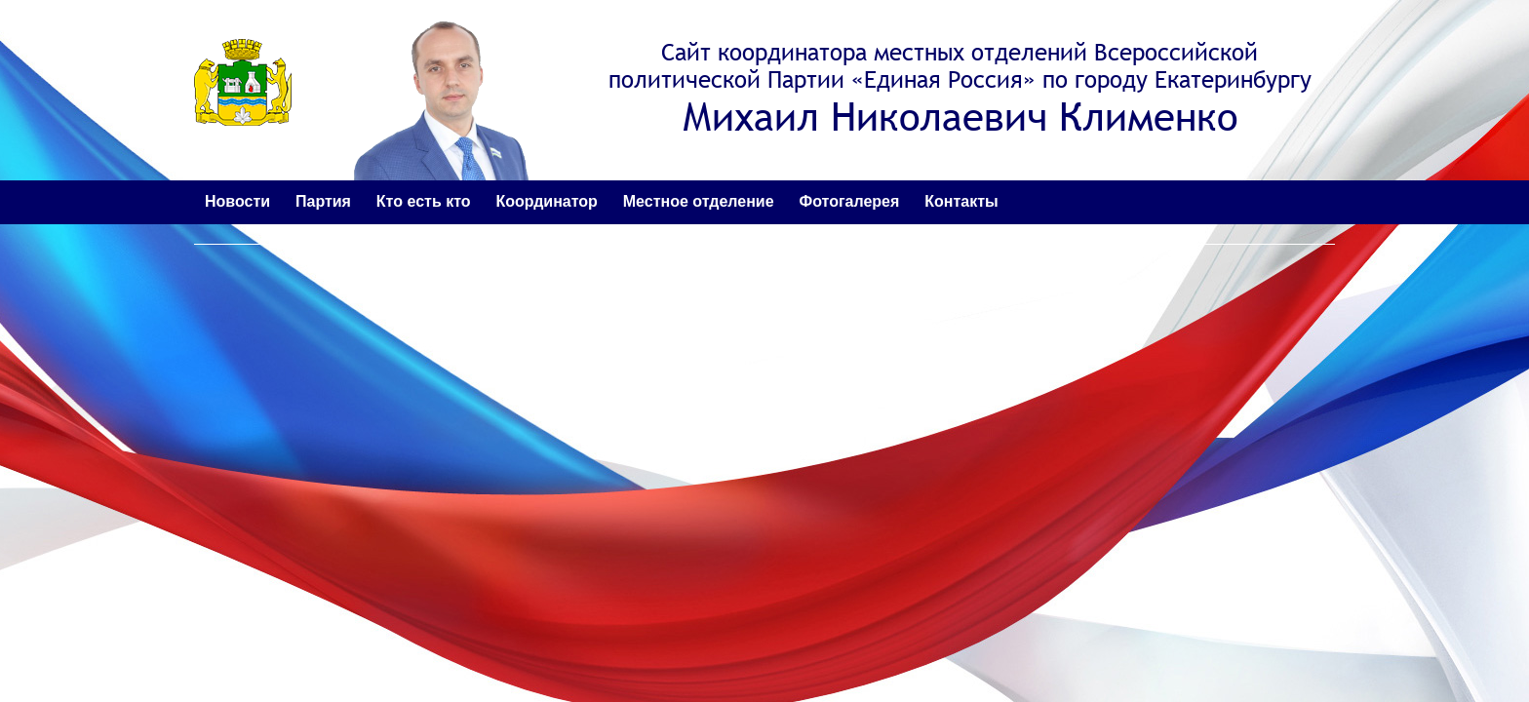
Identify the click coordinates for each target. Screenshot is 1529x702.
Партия (323, 201)
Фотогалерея (850, 201)
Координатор (546, 201)
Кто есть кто (423, 201)
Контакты (961, 201)
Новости (237, 201)
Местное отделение (698, 201)
